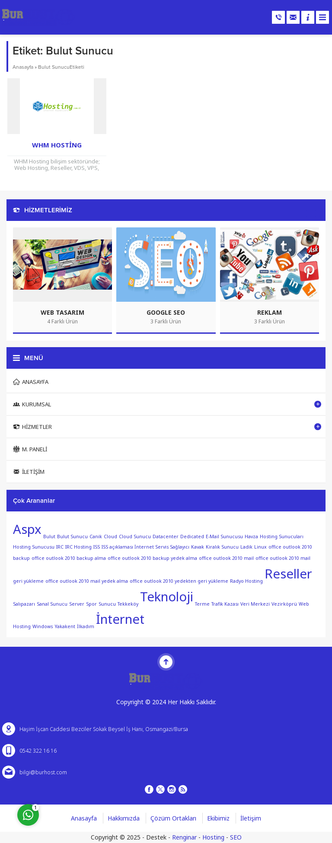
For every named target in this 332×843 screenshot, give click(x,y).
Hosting (213, 837)
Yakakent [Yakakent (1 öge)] (64, 626)
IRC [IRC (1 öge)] (60, 547)
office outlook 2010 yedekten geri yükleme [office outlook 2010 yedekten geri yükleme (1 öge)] (179, 581)
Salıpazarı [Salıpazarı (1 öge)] (24, 603)
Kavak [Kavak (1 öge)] (197, 547)
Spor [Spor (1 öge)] (91, 603)
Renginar (184, 837)
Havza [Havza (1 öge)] (251, 536)
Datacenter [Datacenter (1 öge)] (166, 536)
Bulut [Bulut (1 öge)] (49, 536)
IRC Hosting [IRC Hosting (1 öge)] (78, 547)
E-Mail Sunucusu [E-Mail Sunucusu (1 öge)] (224, 536)
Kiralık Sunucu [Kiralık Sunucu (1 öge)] (222, 547)
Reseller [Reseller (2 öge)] (288, 573)
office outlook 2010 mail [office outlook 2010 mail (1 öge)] (226, 558)
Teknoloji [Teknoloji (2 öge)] (166, 596)
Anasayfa (23, 67)
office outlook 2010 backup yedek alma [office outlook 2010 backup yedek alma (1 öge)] (152, 558)
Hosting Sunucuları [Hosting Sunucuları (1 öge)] (281, 536)
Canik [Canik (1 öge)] (95, 536)
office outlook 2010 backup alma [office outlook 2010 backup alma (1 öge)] (69, 558)
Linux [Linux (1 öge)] (260, 547)
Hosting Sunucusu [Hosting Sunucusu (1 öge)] (33, 547)
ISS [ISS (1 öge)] (96, 547)
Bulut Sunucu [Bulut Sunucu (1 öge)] (72, 536)
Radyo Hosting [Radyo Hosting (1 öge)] (246, 581)
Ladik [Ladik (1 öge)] (246, 547)
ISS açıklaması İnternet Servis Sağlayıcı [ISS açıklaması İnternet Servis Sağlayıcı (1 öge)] (145, 547)
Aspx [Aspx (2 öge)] (27, 529)
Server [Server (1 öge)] (76, 603)
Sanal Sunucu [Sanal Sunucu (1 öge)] (52, 603)
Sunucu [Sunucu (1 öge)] (107, 603)
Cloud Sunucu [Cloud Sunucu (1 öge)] (135, 536)
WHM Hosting (57, 144)
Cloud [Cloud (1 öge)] (110, 536)
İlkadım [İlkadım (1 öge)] (85, 626)
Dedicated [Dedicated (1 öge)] (192, 536)
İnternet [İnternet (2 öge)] (120, 619)
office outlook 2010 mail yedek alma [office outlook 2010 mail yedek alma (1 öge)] (86, 581)
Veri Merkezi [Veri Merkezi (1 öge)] (255, 603)
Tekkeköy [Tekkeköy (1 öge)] (128, 603)
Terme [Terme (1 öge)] (202, 603)
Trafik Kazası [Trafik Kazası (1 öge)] (225, 603)
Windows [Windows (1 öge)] (42, 626)
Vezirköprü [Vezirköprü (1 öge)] (284, 603)
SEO (236, 837)
